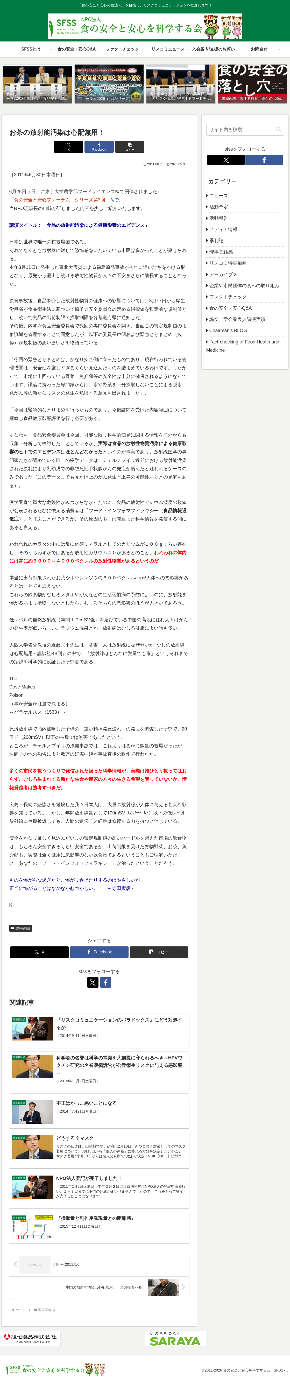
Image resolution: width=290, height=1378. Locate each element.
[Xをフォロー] (93, 982)
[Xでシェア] (69, 147)
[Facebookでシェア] (99, 147)
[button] (129, 147)
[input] (245, 130)
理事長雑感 (21, 928)
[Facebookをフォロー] (105, 982)
